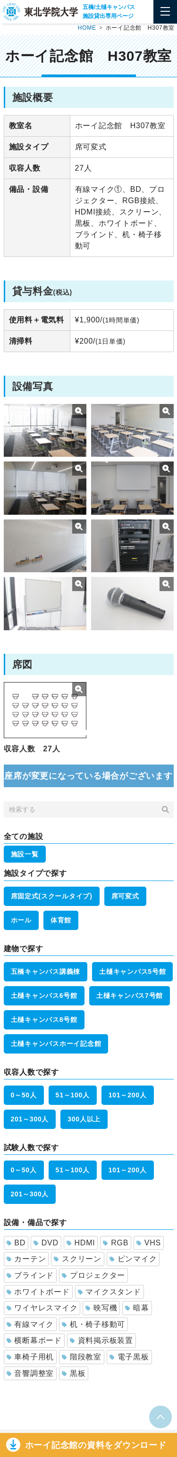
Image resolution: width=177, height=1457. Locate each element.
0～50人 (24, 1095)
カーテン (26, 1259)
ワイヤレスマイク (42, 1308)
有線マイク (30, 1324)
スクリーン (77, 1259)
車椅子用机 (30, 1357)
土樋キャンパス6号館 (44, 995)
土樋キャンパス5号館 (132, 971)
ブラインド (30, 1275)
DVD (46, 1243)
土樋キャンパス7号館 (129, 995)
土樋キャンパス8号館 (44, 1019)
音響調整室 (30, 1373)
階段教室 (81, 1357)
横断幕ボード (34, 1340)
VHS (148, 1243)
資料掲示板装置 (101, 1340)
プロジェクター (93, 1275)
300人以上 (84, 1119)
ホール (21, 920)
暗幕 (137, 1308)
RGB (115, 1243)
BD (16, 1243)
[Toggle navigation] (165, 12)
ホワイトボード (38, 1292)
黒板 (73, 1373)
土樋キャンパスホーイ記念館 (56, 1043)
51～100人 (73, 1095)
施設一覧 (25, 854)
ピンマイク (133, 1259)
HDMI (81, 1243)
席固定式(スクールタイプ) (52, 896)
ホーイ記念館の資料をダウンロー (96, 1445)
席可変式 (125, 896)
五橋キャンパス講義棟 (46, 971)
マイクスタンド (109, 1292)
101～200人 (128, 1095)
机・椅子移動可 (93, 1324)
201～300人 (30, 1119)
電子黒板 (129, 1357)
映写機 (101, 1308)
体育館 (61, 920)
